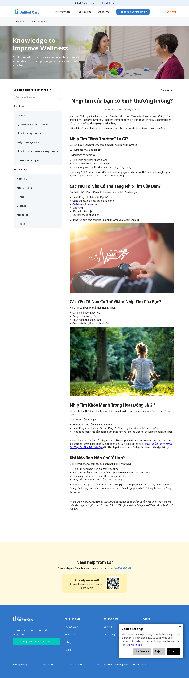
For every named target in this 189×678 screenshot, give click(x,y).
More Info (136, 644)
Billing (68, 642)
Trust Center (75, 664)
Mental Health (24, 187)
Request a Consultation (133, 11)
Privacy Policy (20, 664)
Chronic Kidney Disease (29, 133)
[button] (63, 11)
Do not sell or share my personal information (121, 664)
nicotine (92, 204)
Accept (173, 651)
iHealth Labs (109, 3)
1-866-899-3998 (122, 568)
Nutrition (22, 178)
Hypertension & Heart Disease (32, 124)
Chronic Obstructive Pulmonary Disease (37, 151)
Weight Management (28, 142)
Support (69, 649)
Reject (159, 651)
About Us (103, 11)
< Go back (166, 89)
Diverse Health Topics (28, 160)
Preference (142, 651)
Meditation (23, 214)
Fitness (20, 196)
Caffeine (77, 204)
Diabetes (21, 115)
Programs (70, 634)
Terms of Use (47, 664)
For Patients (84, 11)
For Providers (62, 11)
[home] (27, 11)
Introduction (71, 626)
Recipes (21, 223)
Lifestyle (21, 205)
